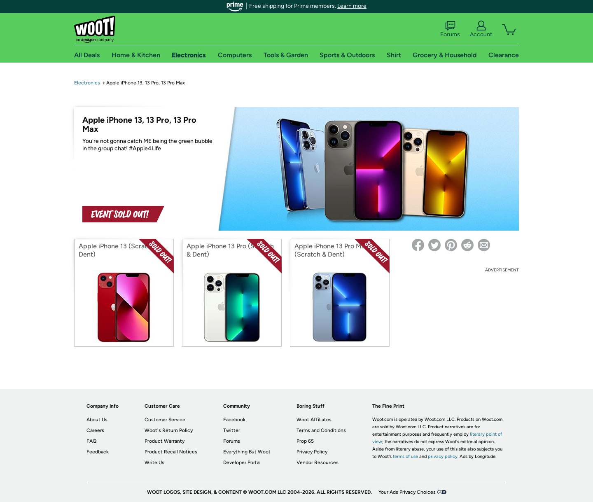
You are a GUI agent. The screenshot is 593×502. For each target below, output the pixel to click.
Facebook (234, 420)
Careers (95, 430)
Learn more (352, 5)
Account (481, 29)
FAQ (91, 441)
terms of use (405, 456)
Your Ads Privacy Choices (407, 492)
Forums (450, 29)
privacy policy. (443, 456)
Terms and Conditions (321, 430)
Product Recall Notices (171, 452)
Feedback (97, 452)
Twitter (231, 430)
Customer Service (165, 420)
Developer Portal (242, 462)
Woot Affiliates (314, 420)
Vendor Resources (317, 462)
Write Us (154, 462)
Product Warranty (164, 441)
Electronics (87, 83)
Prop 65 (305, 441)
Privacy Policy (311, 452)
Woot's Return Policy (169, 430)
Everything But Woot (247, 452)
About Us (96, 420)
